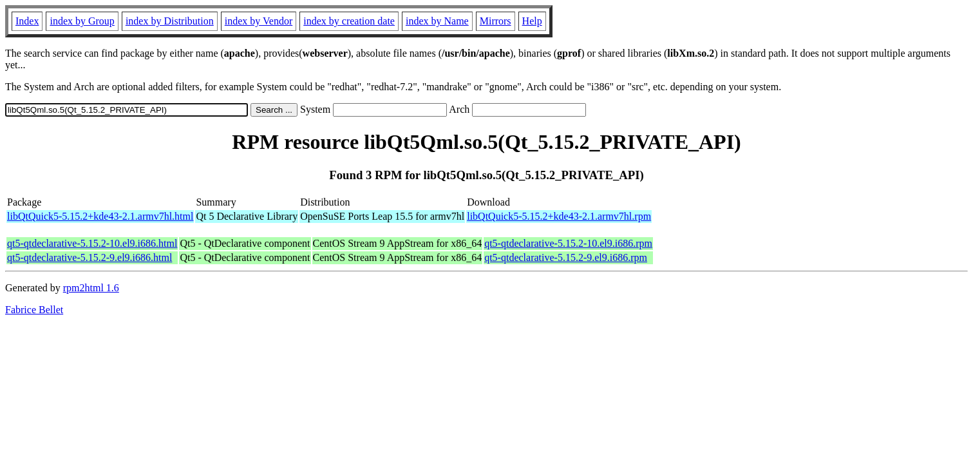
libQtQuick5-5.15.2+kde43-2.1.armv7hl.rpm (559, 216)
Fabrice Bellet (34, 309)
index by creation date (349, 20)
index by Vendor (258, 20)
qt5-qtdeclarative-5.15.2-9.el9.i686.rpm (565, 257)
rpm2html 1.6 (91, 287)
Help (532, 20)
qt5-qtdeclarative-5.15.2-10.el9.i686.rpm (568, 243)
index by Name (437, 20)
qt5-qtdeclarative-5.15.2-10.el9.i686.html (92, 243)
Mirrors (495, 20)
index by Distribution (170, 20)
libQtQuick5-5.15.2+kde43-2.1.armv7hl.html (100, 216)
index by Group (82, 20)
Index (27, 20)
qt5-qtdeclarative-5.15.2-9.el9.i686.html (89, 257)
